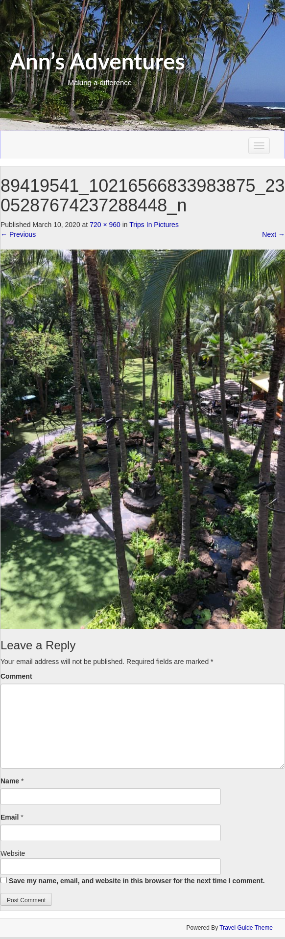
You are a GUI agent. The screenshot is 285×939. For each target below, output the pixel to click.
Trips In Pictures (154, 225)
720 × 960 (105, 225)
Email (9, 817)
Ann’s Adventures (97, 60)
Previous (18, 234)
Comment (16, 676)
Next (273, 234)
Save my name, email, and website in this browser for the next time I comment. (137, 881)
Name (9, 781)
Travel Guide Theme (246, 927)
